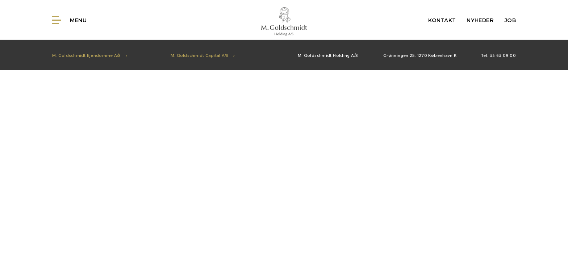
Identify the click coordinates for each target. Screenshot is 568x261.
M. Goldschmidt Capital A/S (203, 55)
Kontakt (442, 20)
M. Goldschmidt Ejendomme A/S (89, 55)
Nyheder (480, 20)
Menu (69, 20)
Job (510, 20)
